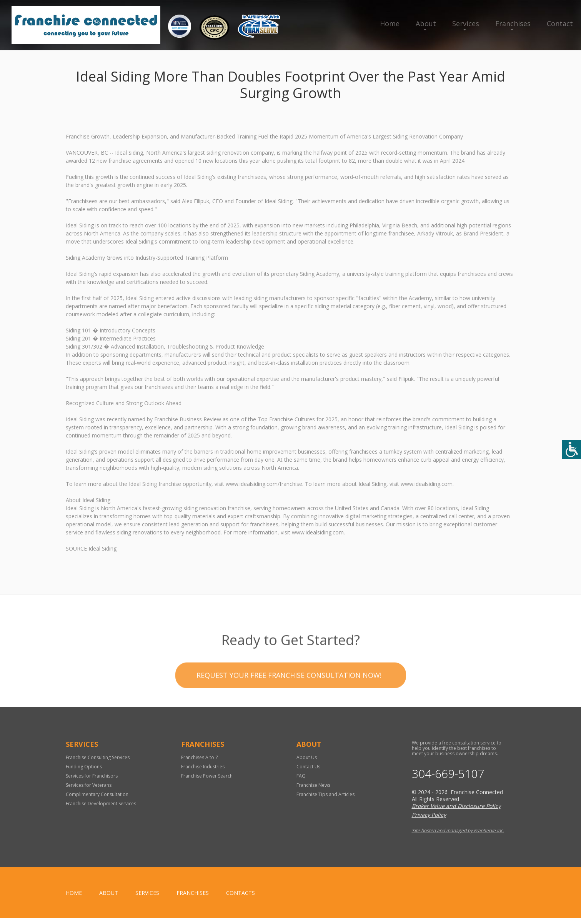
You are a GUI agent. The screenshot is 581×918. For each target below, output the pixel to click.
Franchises (513, 23)
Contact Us (308, 766)
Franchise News (313, 785)
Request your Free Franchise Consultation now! (288, 687)
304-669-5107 (448, 773)
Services (465, 23)
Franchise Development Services (101, 803)
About (426, 23)
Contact (560, 23)
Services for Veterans (89, 785)
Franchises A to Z (199, 757)
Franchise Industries (203, 766)
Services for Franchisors (92, 776)
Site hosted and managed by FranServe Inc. (458, 830)
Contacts (240, 892)
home (74, 892)
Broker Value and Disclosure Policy (456, 806)
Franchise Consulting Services (98, 757)
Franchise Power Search (207, 776)
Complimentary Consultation (97, 794)
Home (390, 23)
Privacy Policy (429, 814)
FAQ (301, 776)
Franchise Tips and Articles (325, 794)
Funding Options (84, 766)
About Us (306, 757)
